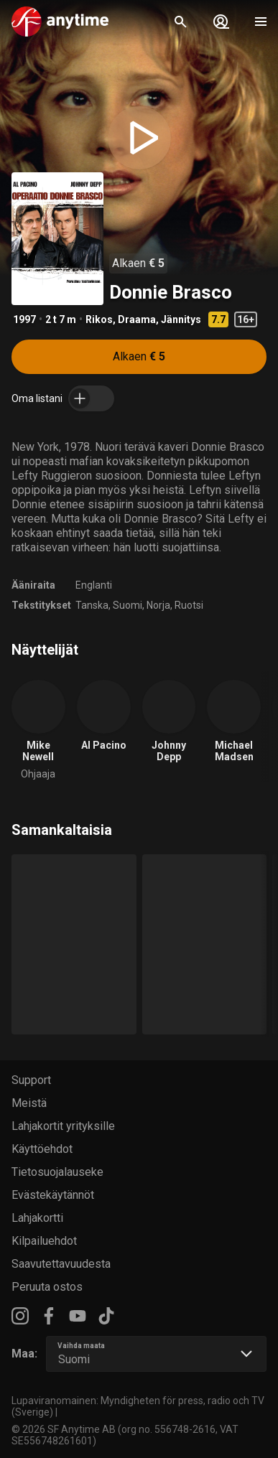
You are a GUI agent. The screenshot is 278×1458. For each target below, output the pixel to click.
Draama (137, 319)
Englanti (93, 585)
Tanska (91, 605)
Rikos (99, 319)
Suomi (127, 605)
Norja (158, 605)
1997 (24, 319)
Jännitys (181, 319)
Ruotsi (189, 605)
